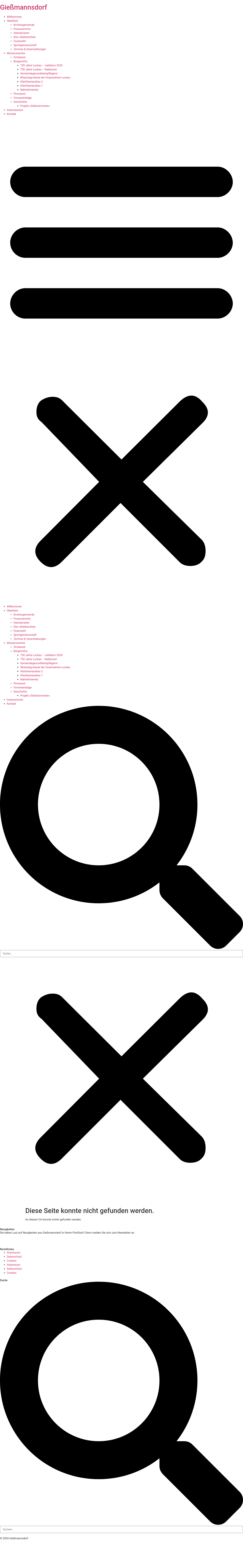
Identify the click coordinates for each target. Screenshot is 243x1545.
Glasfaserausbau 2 (31, 81)
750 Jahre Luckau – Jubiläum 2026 (41, 65)
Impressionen (15, 110)
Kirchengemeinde (24, 24)
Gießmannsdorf (23, 7)
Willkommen (14, 16)
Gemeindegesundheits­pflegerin (39, 73)
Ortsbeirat (19, 57)
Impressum (13, 1252)
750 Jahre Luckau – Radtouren (38, 69)
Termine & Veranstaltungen (30, 49)
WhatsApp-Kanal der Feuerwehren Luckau (45, 77)
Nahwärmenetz (29, 89)
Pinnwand (19, 93)
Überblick (12, 20)
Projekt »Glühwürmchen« (35, 106)
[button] (121, 360)
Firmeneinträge (23, 97)
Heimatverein (21, 33)
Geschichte (20, 101)
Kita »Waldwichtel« (25, 37)
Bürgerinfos (21, 61)
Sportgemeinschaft (25, 45)
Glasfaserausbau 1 (31, 85)
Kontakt (11, 114)
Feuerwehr (20, 41)
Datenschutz (14, 1256)
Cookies (11, 1260)
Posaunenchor (22, 29)
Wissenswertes (16, 53)
